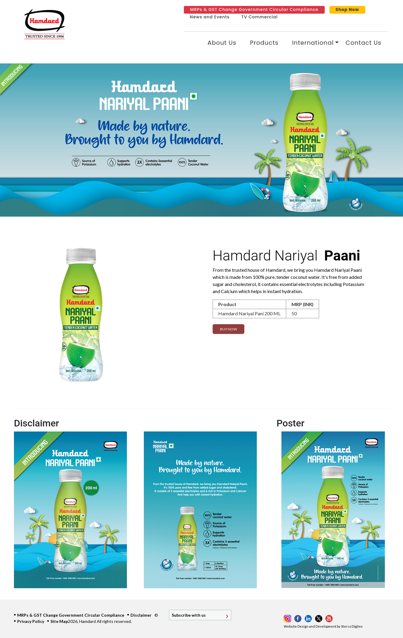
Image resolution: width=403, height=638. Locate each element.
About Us (222, 43)
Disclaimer (141, 615)
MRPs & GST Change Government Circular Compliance (254, 9)
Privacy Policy (30, 621)
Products (264, 43)
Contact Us (363, 43)
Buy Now (228, 329)
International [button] (313, 43)
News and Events (210, 17)
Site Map (59, 621)
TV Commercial (259, 17)
